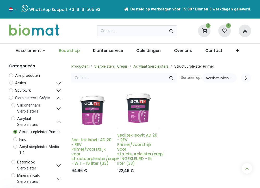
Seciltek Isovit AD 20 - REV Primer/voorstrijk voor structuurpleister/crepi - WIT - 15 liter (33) (94, 151)
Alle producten (27, 75)
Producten (80, 66)
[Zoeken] (171, 31)
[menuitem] (30, 51)
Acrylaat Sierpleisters (151, 66)
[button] (219, 78)
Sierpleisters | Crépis (111, 66)
